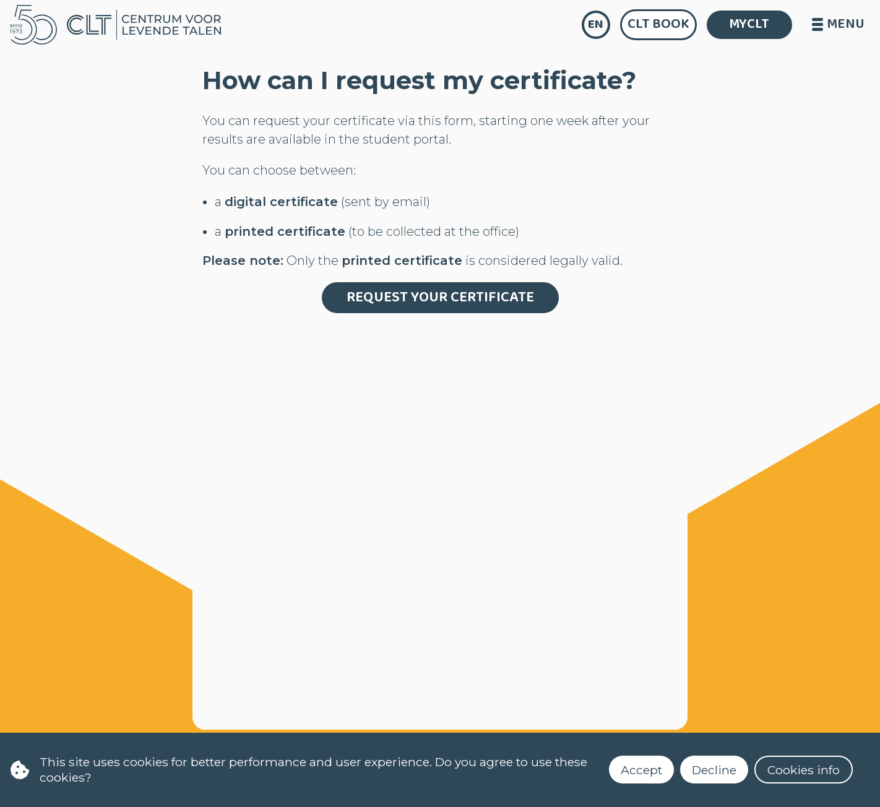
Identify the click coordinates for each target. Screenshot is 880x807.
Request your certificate (440, 297)
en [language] (595, 24)
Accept (641, 769)
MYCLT (749, 24)
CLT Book (658, 24)
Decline (714, 769)
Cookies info (803, 769)
